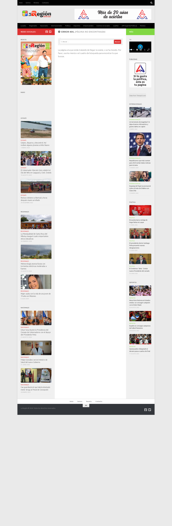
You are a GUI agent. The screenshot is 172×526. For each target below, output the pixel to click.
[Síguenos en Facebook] (46, 31)
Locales (23, 26)
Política (67, 26)
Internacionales (56, 26)
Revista (36, 3)
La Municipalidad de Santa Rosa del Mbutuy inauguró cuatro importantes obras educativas (34, 236)
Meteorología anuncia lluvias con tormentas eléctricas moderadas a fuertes (34, 266)
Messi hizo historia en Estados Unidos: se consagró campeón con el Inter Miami (139, 303)
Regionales (33, 26)
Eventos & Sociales (103, 26)
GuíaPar (116, 26)
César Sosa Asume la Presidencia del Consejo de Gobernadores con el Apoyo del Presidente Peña (36, 332)
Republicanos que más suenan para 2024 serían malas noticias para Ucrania (140, 163)
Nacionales (44, 26)
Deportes (76, 26)
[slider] (131, 50)
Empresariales (88, 26)
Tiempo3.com (141, 95)
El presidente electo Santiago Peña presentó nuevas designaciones (139, 245)
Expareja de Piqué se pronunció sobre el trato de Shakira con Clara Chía (140, 188)
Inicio (21, 3)
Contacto (45, 3)
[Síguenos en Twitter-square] (50, 31)
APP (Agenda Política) (129, 26)
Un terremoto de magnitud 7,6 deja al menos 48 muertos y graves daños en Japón (139, 124)
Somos (28, 3)
